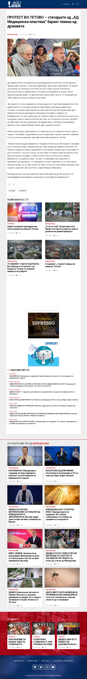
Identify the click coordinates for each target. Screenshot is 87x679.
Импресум (19, 661)
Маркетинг (33, 661)
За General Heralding (63, 661)
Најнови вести (19, 370)
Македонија (12, 34)
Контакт (46, 661)
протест (23, 190)
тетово (12, 190)
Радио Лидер (14, 4)
